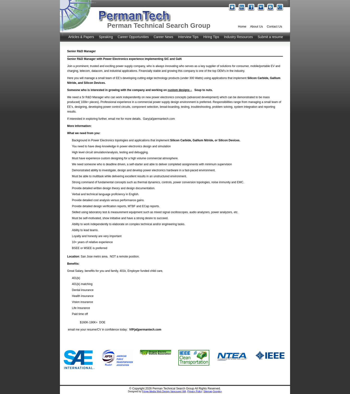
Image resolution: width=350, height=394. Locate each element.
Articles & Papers (81, 37)
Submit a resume (270, 37)
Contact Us (274, 26)
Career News (163, 37)
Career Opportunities (133, 37)
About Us (256, 26)
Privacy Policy (194, 391)
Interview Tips (188, 37)
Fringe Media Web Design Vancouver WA (164, 391)
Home (242, 26)
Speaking (106, 37)
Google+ (217, 391)
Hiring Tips (211, 37)
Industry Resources (238, 37)
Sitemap (208, 391)
